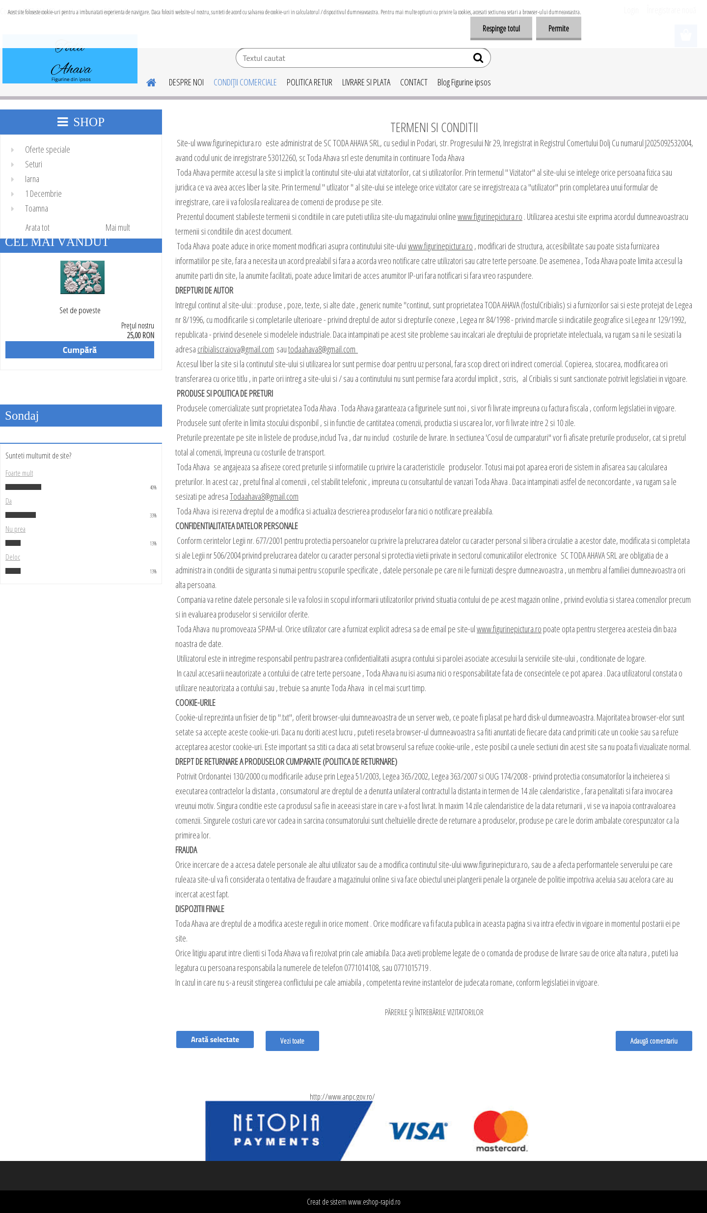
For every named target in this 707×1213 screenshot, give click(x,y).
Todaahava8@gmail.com (264, 496)
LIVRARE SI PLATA (366, 82)
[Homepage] (145, 81)
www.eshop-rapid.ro (374, 1201)
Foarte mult (19, 473)
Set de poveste (80, 310)
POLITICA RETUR (309, 82)
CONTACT (414, 82)
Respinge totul (501, 28)
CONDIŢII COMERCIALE (245, 82)
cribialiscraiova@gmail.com (235, 349)
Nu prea (15, 529)
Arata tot (38, 227)
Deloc (12, 557)
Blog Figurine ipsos (464, 82)
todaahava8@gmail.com (323, 349)
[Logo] (69, 58)
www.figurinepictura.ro (490, 216)
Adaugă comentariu (654, 1041)
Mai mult (118, 227)
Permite (558, 28)
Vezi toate (292, 1041)
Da (8, 501)
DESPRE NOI (186, 82)
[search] (479, 60)
